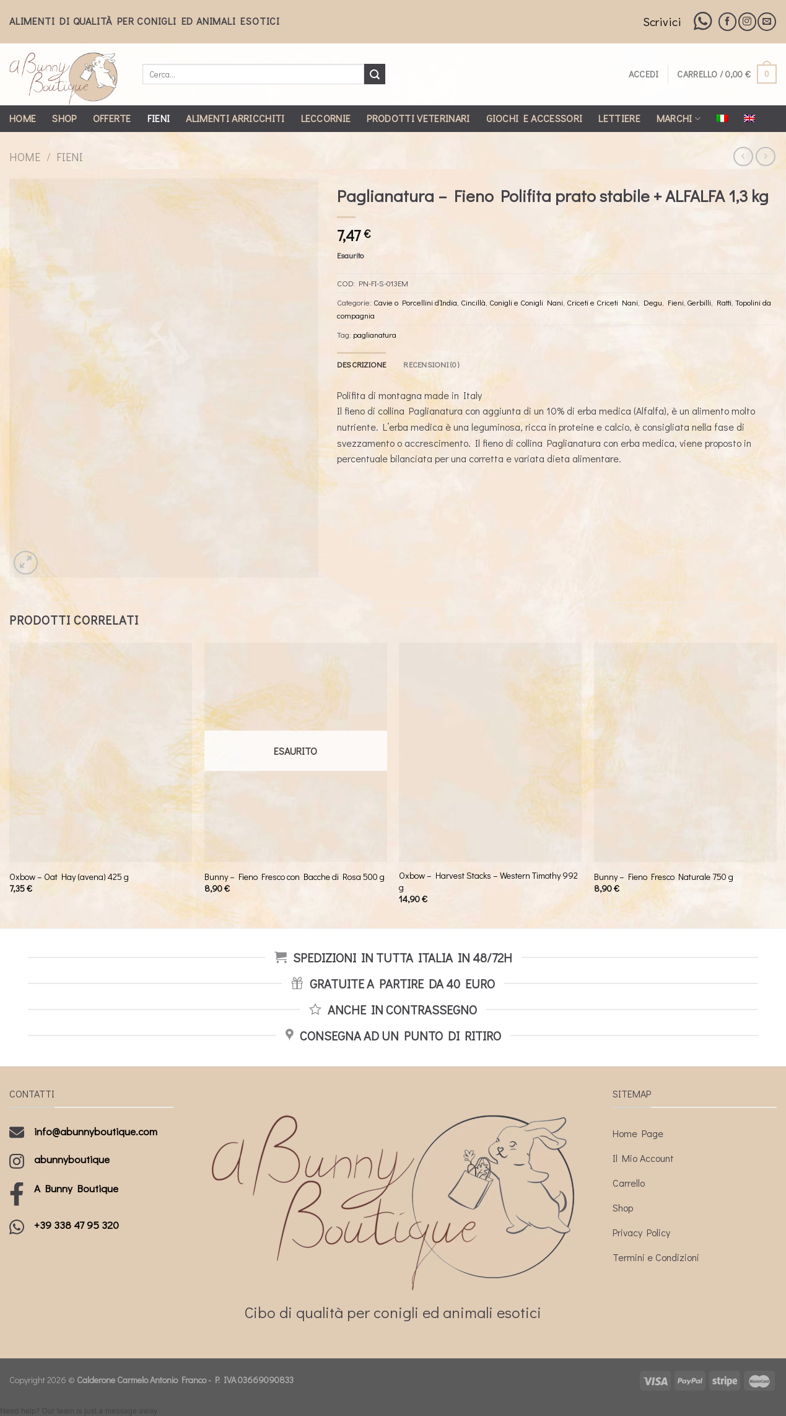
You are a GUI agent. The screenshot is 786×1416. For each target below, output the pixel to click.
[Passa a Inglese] (749, 118)
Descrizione (361, 364)
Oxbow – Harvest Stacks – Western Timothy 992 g (488, 881)
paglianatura (374, 335)
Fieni (158, 118)
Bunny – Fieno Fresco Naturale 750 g (663, 876)
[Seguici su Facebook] (727, 21)
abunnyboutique (72, 1159)
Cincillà (473, 302)
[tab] (361, 364)
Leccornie (326, 118)
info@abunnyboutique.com (95, 1131)
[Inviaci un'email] (766, 21)
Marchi (679, 118)
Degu (653, 302)
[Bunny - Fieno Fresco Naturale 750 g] (685, 752)
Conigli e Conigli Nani (526, 302)
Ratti (724, 302)
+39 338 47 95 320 (76, 1225)
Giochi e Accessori (534, 118)
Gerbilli (699, 302)
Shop (64, 118)
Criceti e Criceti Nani (602, 302)
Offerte (112, 118)
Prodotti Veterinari (418, 118)
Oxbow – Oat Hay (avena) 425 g (69, 876)
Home (22, 118)
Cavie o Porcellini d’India (415, 302)
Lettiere (619, 118)
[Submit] (374, 74)
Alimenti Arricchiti (235, 118)
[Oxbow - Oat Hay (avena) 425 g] (100, 752)
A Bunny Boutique (76, 1188)
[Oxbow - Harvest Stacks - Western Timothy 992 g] (490, 752)
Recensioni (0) (431, 364)
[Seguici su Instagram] (747, 21)
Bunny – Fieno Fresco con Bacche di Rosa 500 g (294, 876)
